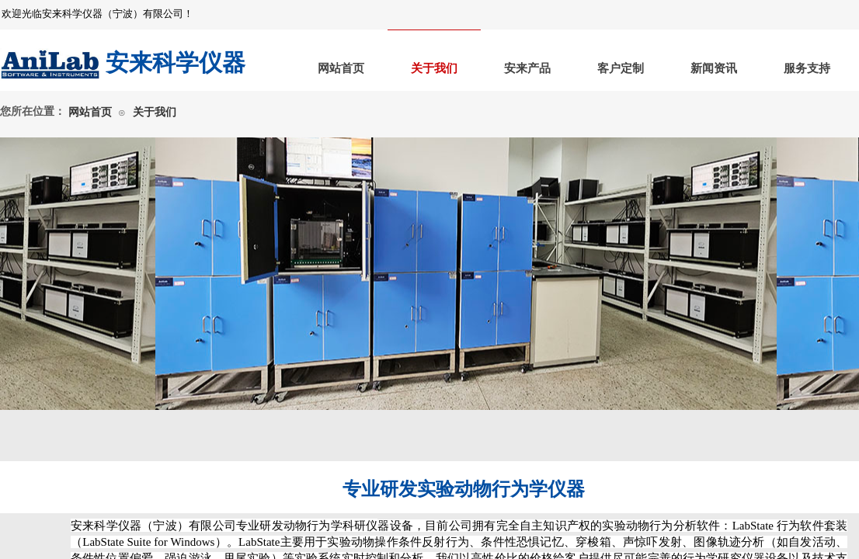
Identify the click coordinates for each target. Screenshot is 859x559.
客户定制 (620, 68)
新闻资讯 (713, 68)
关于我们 (434, 68)
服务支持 (807, 68)
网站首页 (341, 68)
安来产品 (527, 68)
